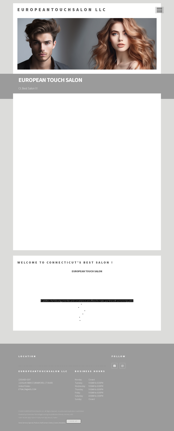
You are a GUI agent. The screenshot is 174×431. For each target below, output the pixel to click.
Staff (41, 423)
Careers (56, 423)
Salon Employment (37, 417)
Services (25, 423)
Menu (159, 10)
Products (36, 423)
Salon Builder (22, 417)
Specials (30, 423)
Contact (46, 423)
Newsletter (62, 423)
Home (20, 423)
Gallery (51, 423)
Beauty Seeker (52, 417)
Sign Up (73, 421)
